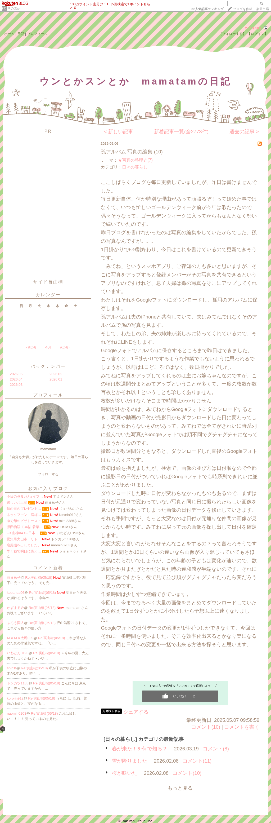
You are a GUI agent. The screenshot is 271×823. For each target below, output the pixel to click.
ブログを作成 (242, 9)
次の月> (65, 347)
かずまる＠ (15, 608)
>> (207, 9)
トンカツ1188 (18, 683)
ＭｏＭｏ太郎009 (20, 638)
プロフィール (37, 34)
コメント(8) (216, 748)
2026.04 (16, 379)
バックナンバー (48, 366)
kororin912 (15, 698)
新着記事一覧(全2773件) (181, 131)
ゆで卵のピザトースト (24, 521)
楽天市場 (262, 9)
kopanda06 (15, 593)
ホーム (9, 34)
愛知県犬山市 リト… (24, 539)
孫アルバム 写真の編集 (126, 151)
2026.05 (16, 374)
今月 (48, 347)
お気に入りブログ (48, 488)
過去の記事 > (244, 131)
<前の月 (31, 347)
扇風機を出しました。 (24, 545)
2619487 (253, 28)
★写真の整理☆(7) (135, 160)
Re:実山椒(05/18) (39, 577)
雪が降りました (129, 761)
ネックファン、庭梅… (24, 515)
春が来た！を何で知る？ (139, 748)
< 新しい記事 (118, 131)
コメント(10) (205, 727)
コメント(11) (197, 761)
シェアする (135, 712)
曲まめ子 (14, 577)
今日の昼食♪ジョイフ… (25, 496)
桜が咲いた (124, 773)
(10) (158, 151)
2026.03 (16, 385)
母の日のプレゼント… (24, 509)
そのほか (13, 8)
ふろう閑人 (15, 623)
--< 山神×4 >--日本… (23, 533)
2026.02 (55, 374)
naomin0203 (16, 713)
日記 (20, 34)
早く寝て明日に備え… (24, 551)
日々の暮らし (134, 167)
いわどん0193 (18, 653)
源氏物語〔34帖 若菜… (25, 527)
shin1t (11, 668)
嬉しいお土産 (17, 503)
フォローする (48, 474)
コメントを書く (241, 727)
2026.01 (55, 379)
